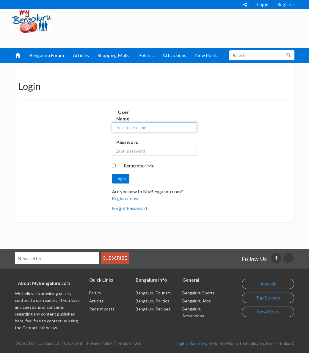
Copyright (73, 343)
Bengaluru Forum (46, 55)
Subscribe (115, 258)
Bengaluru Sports (198, 292)
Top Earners (268, 297)
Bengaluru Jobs (196, 300)
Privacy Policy (99, 343)
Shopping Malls (113, 55)
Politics (146, 55)
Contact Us (49, 343)
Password (124, 142)
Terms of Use (128, 343)
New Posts (206, 55)
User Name (122, 115)
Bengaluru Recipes (153, 308)
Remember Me (139, 165)
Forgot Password (129, 208)
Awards (268, 283)
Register (285, 4)
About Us (25, 343)
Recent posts (101, 308)
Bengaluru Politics (152, 300)
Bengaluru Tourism (153, 292)
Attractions (174, 55)
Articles (81, 55)
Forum (95, 292)
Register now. (125, 198)
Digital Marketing (192, 343)
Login (262, 4)
